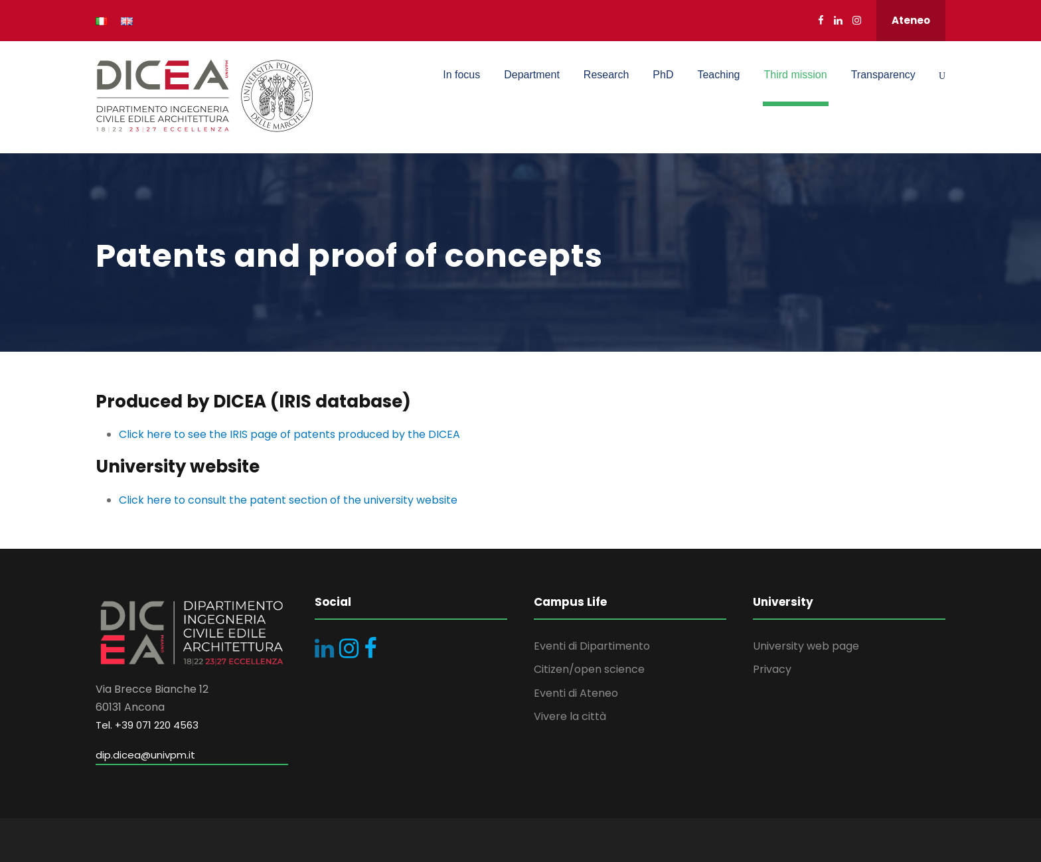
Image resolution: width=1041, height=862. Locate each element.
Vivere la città (570, 716)
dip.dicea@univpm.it (145, 755)
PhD (663, 74)
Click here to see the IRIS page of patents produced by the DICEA (289, 434)
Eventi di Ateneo (576, 693)
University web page (806, 646)
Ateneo (911, 20)
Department (532, 74)
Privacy (772, 669)
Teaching (718, 74)
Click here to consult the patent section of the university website (288, 500)
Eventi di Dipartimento (592, 646)
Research (606, 74)
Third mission (795, 74)
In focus (461, 74)
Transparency (883, 74)
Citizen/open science (589, 669)
